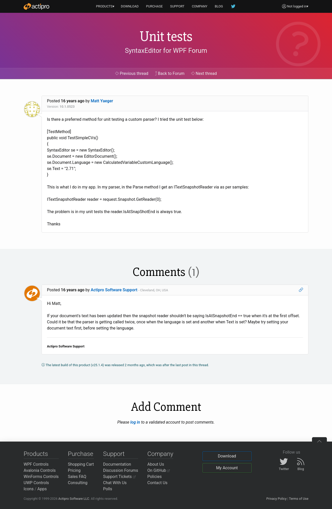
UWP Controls (36, 482)
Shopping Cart (81, 464)
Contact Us (157, 482)
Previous (131, 73)
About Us (155, 464)
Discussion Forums (120, 470)
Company (160, 453)
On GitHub (158, 470)
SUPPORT (177, 6)
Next (204, 73)
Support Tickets (119, 476)
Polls (107, 488)
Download (227, 456)
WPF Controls (36, 464)
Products (36, 453)
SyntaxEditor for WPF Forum (166, 50)
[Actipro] (36, 6)
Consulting (77, 482)
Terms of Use (298, 499)
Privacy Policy (276, 499)
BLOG (219, 6)
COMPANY (200, 6)
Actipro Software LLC (73, 499)
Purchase (80, 453)
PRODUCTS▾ (105, 6)
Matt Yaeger (102, 100)
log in (135, 422)
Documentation (117, 464)
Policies (154, 476)
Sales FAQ (77, 476)
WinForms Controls (41, 476)
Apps (42, 488)
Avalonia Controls (40, 470)
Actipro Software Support (114, 289)
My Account (227, 467)
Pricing (74, 470)
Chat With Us (115, 482)
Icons (29, 488)
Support (114, 453)
